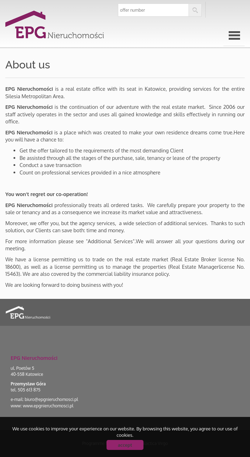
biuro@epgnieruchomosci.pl (51, 399)
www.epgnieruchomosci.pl (48, 405)
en (236, 10)
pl (218, 10)
